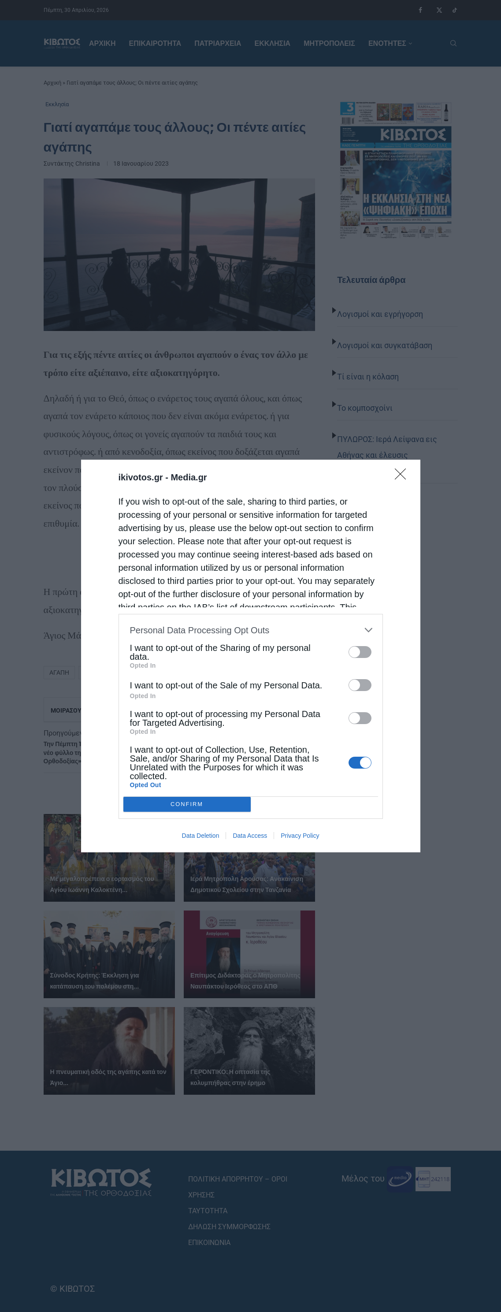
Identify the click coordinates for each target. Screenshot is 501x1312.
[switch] (360, 652)
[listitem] (250, 630)
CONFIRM (187, 804)
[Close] (403, 476)
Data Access (250, 835)
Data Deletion (200, 835)
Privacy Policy (300, 835)
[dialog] (250, 656)
